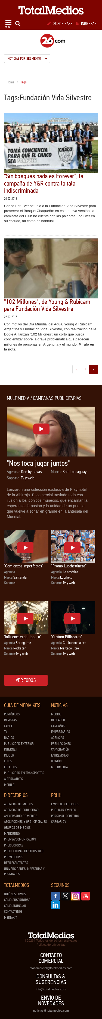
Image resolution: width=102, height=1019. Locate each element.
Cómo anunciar (15, 906)
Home (11, 82)
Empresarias (60, 732)
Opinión (56, 761)
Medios (56, 714)
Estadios (10, 767)
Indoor (9, 755)
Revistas (10, 720)
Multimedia (59, 767)
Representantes (16, 863)
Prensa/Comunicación (20, 839)
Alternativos (13, 779)
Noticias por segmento (27, 58)
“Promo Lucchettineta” (68, 566)
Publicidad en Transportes (24, 773)
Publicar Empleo (63, 810)
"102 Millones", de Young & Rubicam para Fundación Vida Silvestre (47, 305)
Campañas (58, 726)
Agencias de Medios (18, 804)
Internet (10, 749)
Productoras (13, 845)
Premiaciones (61, 744)
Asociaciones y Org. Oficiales (25, 822)
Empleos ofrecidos (65, 804)
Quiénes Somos (15, 894)
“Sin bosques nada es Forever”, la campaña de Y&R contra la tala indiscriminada (43, 183)
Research (58, 720)
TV (5, 732)
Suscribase (60, 23)
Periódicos (12, 714)
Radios (9, 738)
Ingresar (86, 23)
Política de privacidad (51, 944)
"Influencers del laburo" (22, 636)
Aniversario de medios (20, 816)
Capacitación (60, 749)
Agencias (57, 738)
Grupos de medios (17, 828)
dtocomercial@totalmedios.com (51, 968)
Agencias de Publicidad (21, 810)
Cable (8, 726)
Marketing (12, 833)
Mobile (9, 785)
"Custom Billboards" (66, 636)
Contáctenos (13, 911)
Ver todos (26, 680)
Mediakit (10, 917)
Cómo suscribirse (17, 900)
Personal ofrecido (65, 816)
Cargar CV (58, 822)
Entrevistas (60, 755)
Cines (8, 761)
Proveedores (13, 857)
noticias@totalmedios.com (51, 1010)
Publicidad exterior (19, 744)
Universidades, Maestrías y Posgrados (24, 871)
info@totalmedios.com (51, 989)
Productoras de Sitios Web (24, 851)
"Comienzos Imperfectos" (23, 566)
